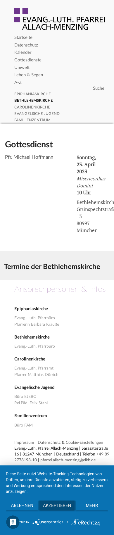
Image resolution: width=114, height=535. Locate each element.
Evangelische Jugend (37, 114)
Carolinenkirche (32, 107)
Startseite (23, 37)
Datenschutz (26, 45)
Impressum (24, 443)
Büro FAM (23, 425)
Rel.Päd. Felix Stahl (31, 403)
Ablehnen (22, 505)
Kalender (22, 52)
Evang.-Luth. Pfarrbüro (34, 318)
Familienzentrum (32, 120)
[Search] (60, 89)
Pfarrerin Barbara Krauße (36, 324)
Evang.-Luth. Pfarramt (33, 368)
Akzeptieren (57, 505)
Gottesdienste (28, 60)
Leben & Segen (28, 75)
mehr (92, 505)
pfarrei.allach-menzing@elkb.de (68, 460)
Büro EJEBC (25, 397)
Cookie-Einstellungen (84, 443)
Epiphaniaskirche (32, 94)
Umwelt (22, 67)
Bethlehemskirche (33, 101)
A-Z (18, 82)
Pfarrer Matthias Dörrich (36, 375)
